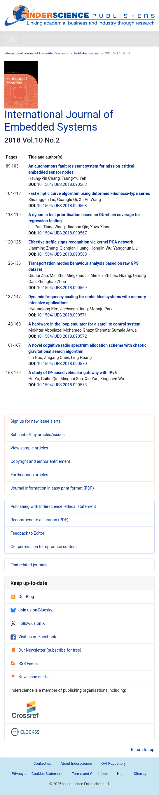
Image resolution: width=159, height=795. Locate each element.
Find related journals (29, 565)
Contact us (42, 763)
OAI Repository (113, 763)
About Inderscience (76, 763)
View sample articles (29, 448)
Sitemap (140, 773)
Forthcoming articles (29, 474)
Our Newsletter (28, 650)
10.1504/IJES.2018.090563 (62, 205)
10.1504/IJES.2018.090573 (62, 385)
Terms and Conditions (90, 773)
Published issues (86, 53)
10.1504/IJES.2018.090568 (62, 254)
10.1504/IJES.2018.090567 (62, 233)
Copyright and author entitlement (40, 461)
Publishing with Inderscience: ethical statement (53, 506)
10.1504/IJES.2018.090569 (62, 287)
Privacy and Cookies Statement (37, 773)
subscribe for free (64, 650)
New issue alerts (29, 677)
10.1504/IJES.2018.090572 (62, 336)
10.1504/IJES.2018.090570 (62, 363)
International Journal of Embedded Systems (36, 53)
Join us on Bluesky (31, 610)
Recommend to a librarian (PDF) (40, 519)
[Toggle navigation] (12, 39)
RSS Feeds (24, 663)
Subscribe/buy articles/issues (37, 434)
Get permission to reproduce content (44, 546)
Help (121, 773)
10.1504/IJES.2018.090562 (62, 184)
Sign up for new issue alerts (36, 421)
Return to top (143, 749)
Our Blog (22, 596)
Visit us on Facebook (33, 636)
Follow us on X (28, 623)
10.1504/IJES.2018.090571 (62, 315)
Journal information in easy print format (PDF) (52, 488)
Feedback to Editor (27, 533)
